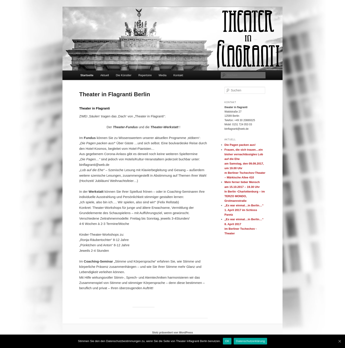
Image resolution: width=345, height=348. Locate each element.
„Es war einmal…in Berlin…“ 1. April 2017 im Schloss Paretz (244, 210)
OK (227, 341)
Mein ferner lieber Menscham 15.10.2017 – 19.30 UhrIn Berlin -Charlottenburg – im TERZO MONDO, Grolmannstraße (244, 191)
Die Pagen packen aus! (240, 144)
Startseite (86, 75)
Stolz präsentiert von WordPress (172, 332)
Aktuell (104, 75)
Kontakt (178, 75)
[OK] (339, 341)
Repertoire (145, 75)
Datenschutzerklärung (250, 341)
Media (162, 75)
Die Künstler (123, 75)
